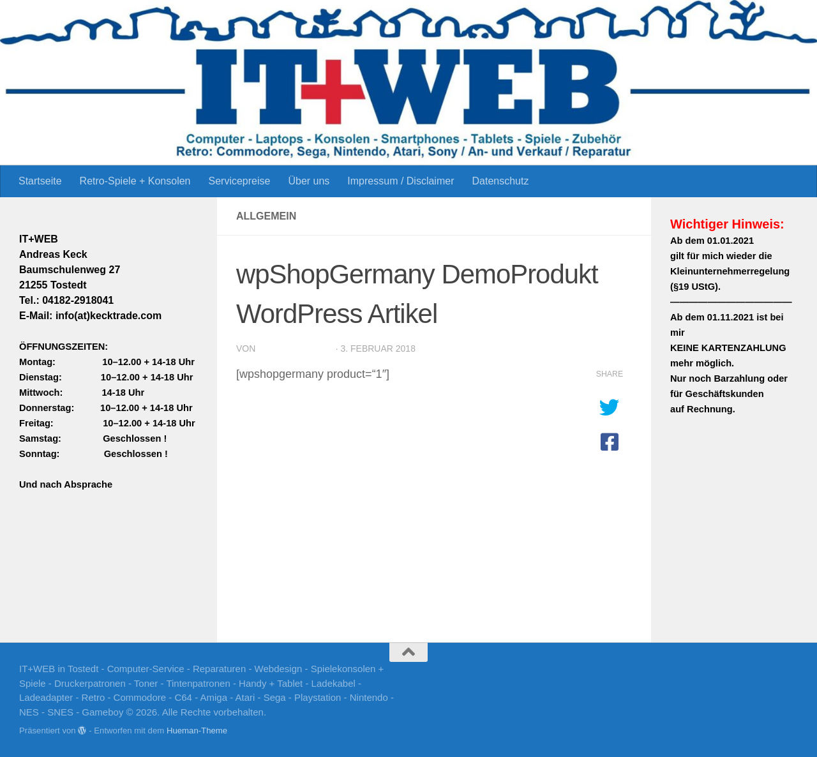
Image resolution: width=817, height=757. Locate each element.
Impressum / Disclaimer (400, 181)
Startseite (40, 181)
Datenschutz (500, 181)
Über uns (308, 181)
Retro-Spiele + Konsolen (135, 181)
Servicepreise (239, 181)
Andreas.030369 (295, 348)
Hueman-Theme (197, 730)
